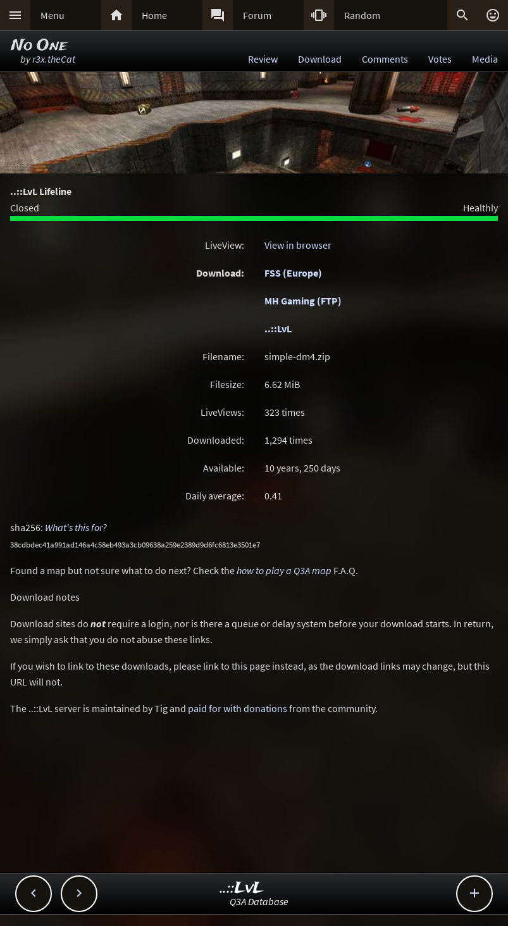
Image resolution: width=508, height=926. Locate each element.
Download (320, 59)
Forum (257, 15)
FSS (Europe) (293, 272)
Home (154, 15)
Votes (440, 59)
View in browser (297, 245)
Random (362, 15)
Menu (52, 15)
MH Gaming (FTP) (303, 300)
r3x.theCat (53, 59)
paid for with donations (237, 708)
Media (485, 59)
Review (263, 59)
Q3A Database (259, 901)
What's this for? (76, 527)
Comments (385, 59)
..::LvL (278, 328)
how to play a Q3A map (284, 570)
